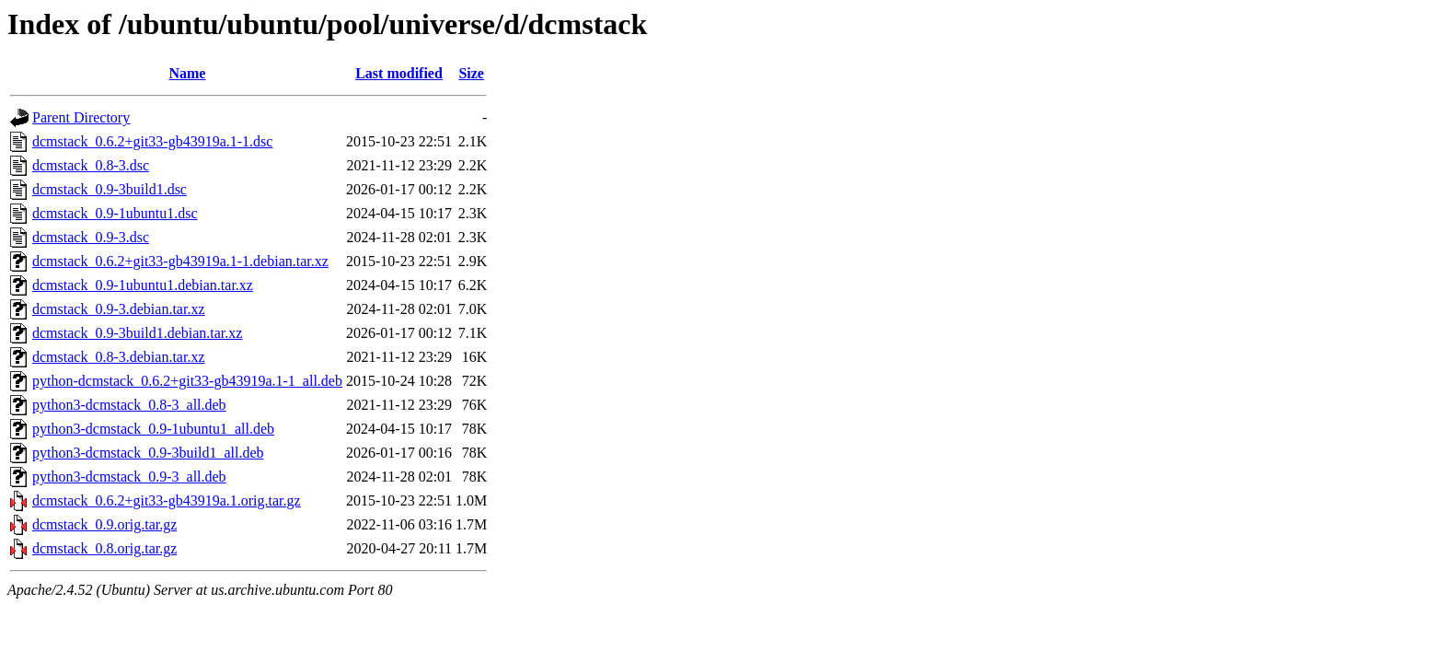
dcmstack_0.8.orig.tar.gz (104, 548)
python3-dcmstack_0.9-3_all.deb (129, 476)
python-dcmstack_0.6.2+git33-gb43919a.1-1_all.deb (187, 381)
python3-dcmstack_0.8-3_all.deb (129, 405)
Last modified (399, 73)
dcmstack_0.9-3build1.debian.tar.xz (137, 333)
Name (186, 73)
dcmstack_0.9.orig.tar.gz (104, 524)
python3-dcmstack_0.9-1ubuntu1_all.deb (153, 428)
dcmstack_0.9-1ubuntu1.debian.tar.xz (142, 285)
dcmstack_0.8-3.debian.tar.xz (118, 357)
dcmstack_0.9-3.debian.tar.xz (118, 309)
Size (471, 73)
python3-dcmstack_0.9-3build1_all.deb (148, 452)
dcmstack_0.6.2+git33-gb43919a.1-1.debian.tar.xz (180, 261)
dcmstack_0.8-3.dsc (90, 165)
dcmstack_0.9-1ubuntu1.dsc (115, 213)
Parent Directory (81, 117)
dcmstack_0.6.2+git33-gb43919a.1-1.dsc (152, 141)
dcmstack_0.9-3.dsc (90, 237)
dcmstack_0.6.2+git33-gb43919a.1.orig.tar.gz (166, 500)
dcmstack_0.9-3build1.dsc (109, 189)
